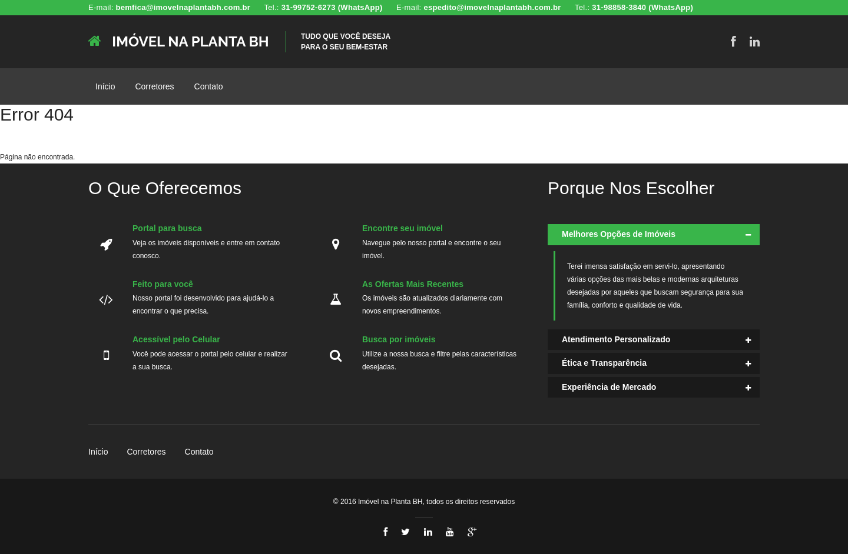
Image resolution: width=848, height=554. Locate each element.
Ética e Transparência (604, 363)
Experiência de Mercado (609, 387)
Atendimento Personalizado (616, 339)
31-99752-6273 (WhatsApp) (332, 7)
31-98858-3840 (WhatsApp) (642, 7)
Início (105, 86)
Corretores (154, 86)
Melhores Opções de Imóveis (618, 234)
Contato (208, 86)
